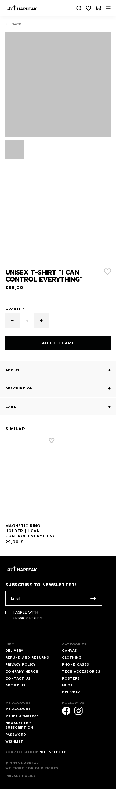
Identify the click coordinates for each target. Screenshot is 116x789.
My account (18, 708)
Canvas (69, 650)
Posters (71, 678)
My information (22, 715)
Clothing (71, 657)
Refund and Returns (27, 657)
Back (13, 24)
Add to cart (58, 343)
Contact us (18, 678)
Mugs (67, 685)
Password (15, 734)
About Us (15, 685)
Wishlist (14, 741)
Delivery (14, 650)
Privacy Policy (27, 618)
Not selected (54, 752)
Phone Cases (75, 664)
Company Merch (21, 671)
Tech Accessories (81, 671)
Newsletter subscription (19, 725)
